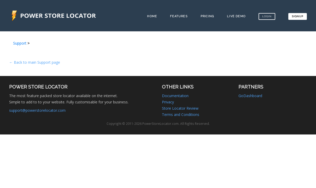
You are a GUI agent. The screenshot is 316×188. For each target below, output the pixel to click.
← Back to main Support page (34, 62)
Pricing (207, 16)
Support (19, 43)
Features (179, 16)
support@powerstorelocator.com (37, 110)
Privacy (168, 101)
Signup (297, 16)
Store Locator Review (180, 108)
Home (152, 16)
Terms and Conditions (180, 114)
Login (267, 16)
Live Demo (236, 16)
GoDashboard (250, 95)
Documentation (175, 95)
